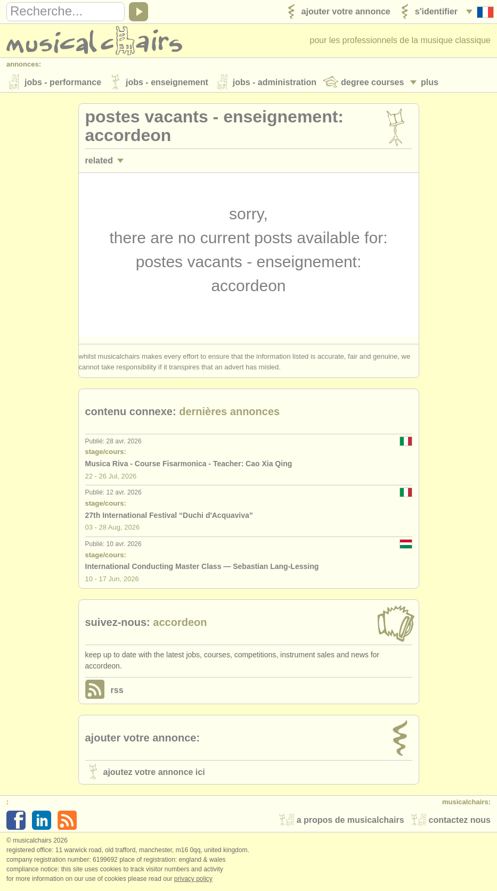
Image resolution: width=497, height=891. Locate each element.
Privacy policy (193, 880)
